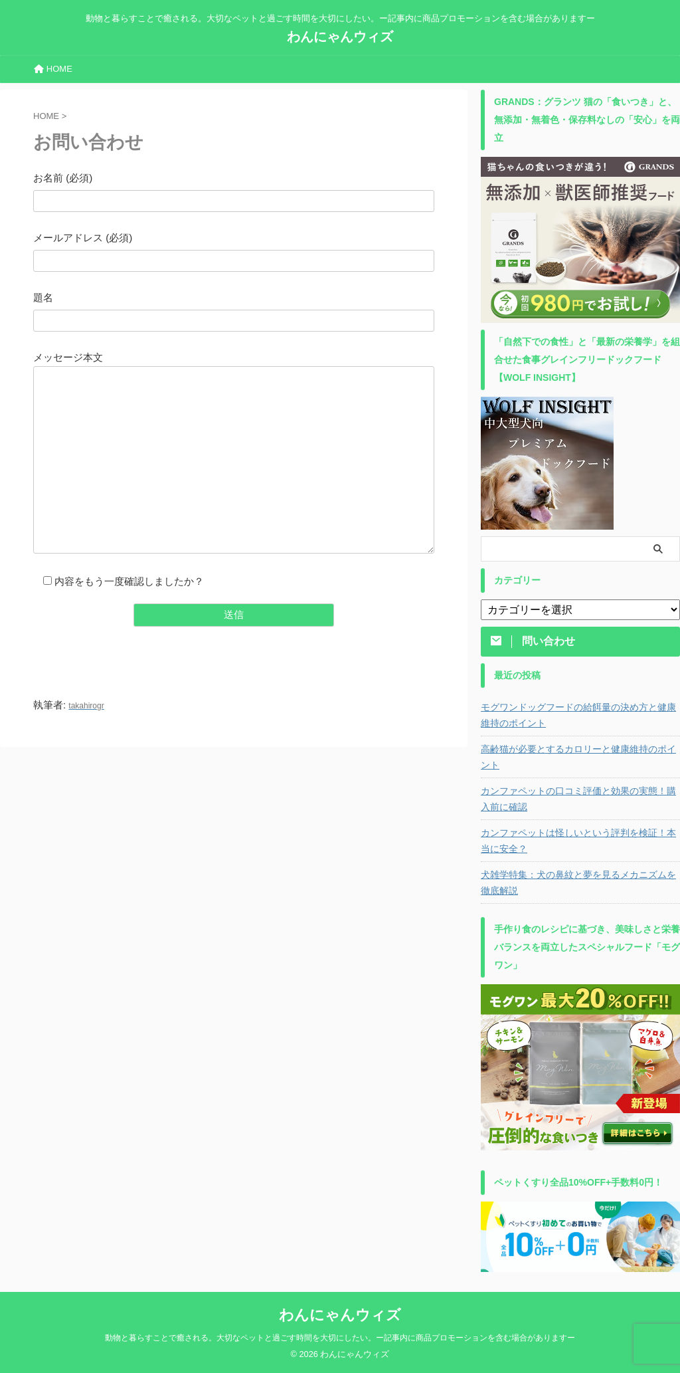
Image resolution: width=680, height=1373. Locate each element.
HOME (53, 69)
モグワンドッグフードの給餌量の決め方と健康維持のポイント (578, 715)
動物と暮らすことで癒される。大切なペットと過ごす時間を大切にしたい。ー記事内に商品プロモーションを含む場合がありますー (340, 1337)
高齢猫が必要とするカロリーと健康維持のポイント (578, 757)
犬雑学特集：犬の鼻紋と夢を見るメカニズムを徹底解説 (578, 882)
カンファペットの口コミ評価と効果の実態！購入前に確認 (578, 799)
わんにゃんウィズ (340, 36)
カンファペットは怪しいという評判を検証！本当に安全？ (578, 840)
